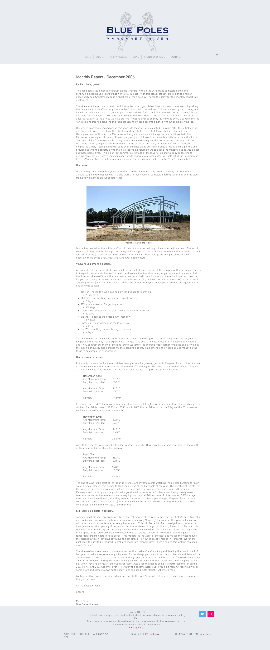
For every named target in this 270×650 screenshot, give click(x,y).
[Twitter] (202, 614)
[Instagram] (211, 614)
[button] (136, 57)
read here (154, 634)
